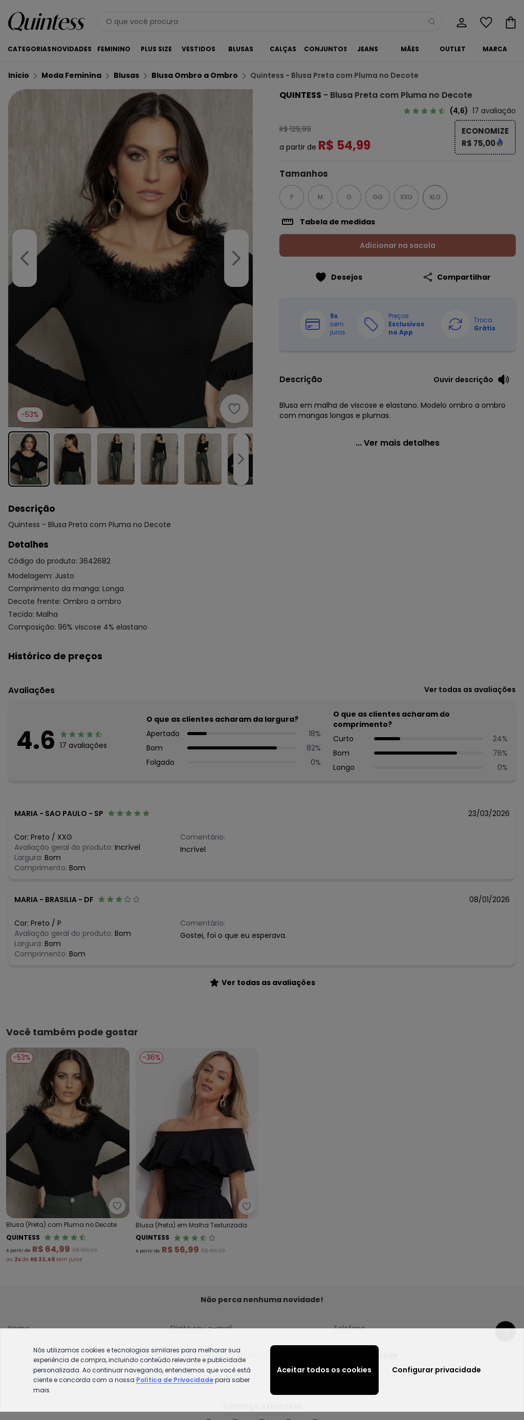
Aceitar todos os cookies (324, 1370)
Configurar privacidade (436, 1370)
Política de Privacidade (174, 1379)
